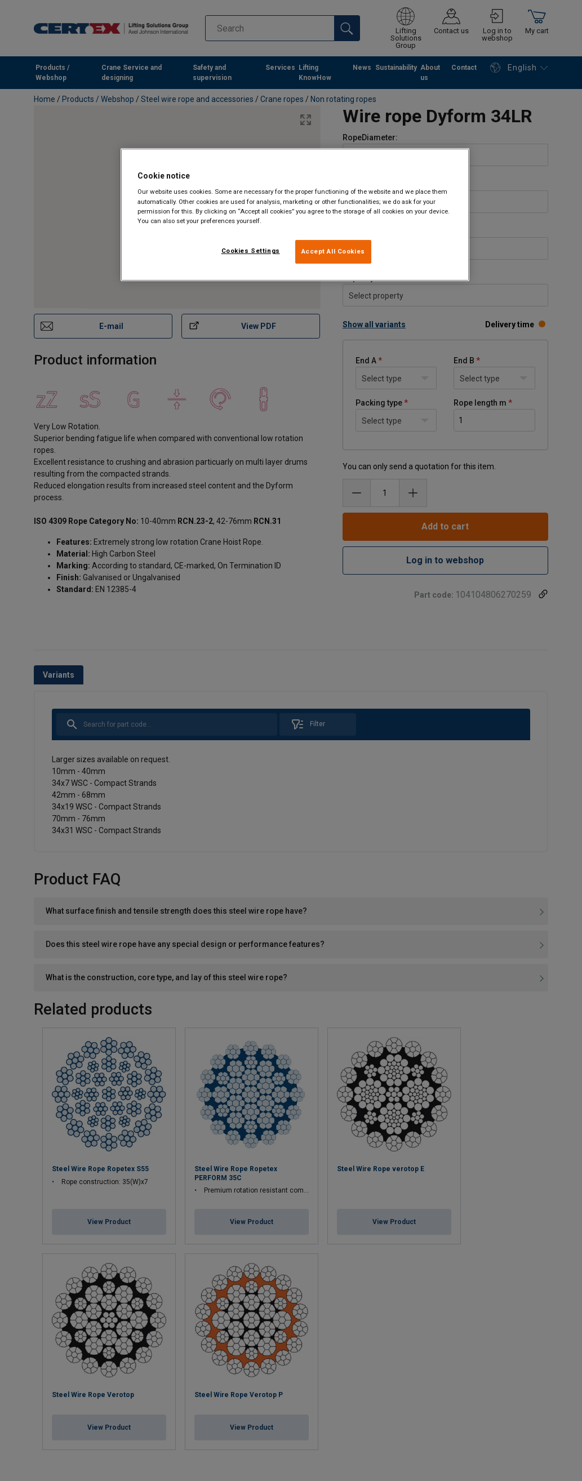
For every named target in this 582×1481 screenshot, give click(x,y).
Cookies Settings (250, 251)
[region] (295, 214)
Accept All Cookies (333, 251)
